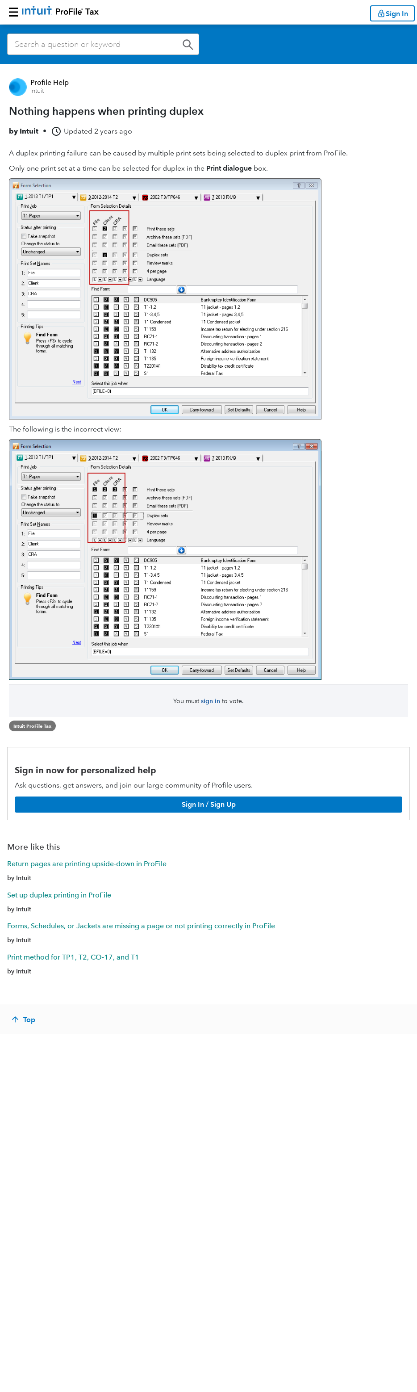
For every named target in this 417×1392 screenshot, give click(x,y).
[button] (13, 12)
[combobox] (103, 44)
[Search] (103, 44)
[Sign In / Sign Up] (208, 805)
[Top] (24, 1019)
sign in (210, 701)
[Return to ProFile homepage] (60, 12)
